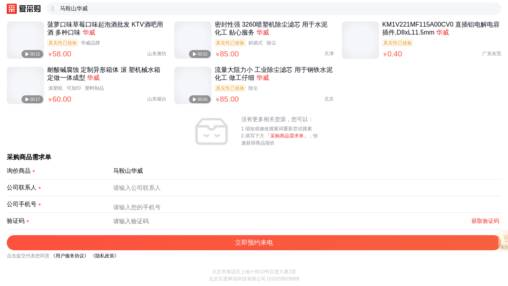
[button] (254, 242)
